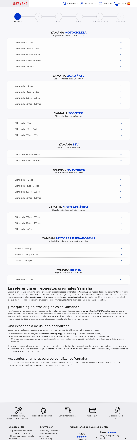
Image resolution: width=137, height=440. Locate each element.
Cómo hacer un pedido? (19, 433)
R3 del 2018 (68, 316)
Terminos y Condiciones (50, 431)
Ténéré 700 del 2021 (90, 316)
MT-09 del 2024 (42, 316)
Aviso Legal (44, 436)
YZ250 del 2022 (21, 319)
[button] (68, 43)
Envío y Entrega (46, 439)
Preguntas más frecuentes (20, 431)
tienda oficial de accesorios (85, 363)
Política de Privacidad (48, 433)
